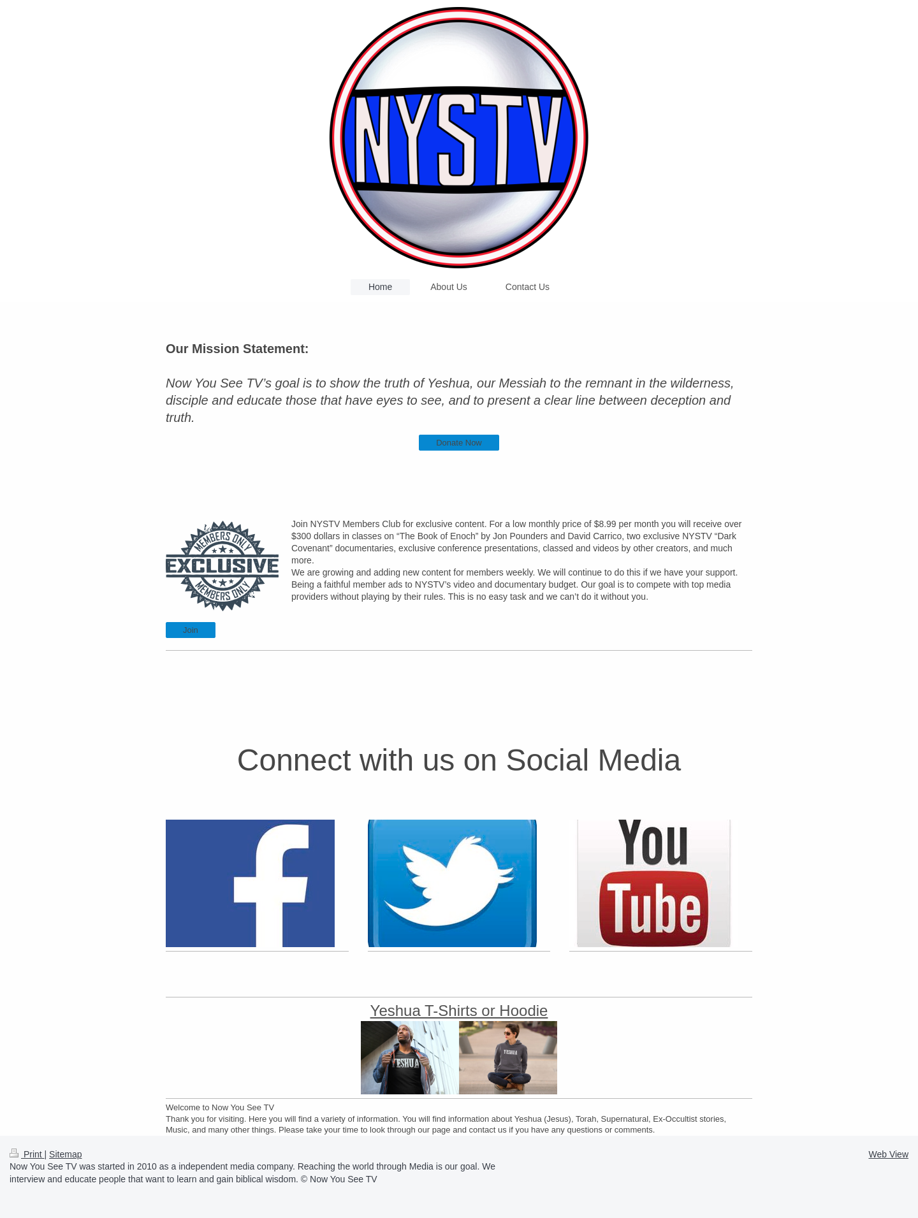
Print (27, 1154)
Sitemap (65, 1154)
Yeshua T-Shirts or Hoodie (459, 1010)
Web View (888, 1154)
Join (190, 630)
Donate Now (459, 442)
